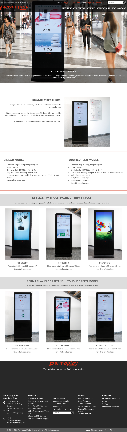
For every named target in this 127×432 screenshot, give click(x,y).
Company (91, 8)
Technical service (84, 404)
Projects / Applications (111, 399)
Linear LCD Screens (35, 398)
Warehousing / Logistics (87, 406)
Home (63, 8)
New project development (62, 409)
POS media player (59, 404)
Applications (103, 8)
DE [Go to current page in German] (103, 3)
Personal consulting (85, 398)
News (113, 8)
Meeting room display (61, 401)
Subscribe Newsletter (110, 407)
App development (84, 414)
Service (81, 8)
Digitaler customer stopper (38, 419)
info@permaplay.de (93, 3)
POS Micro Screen (35, 409)
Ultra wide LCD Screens (37, 416)
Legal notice (103, 430)
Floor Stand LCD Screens (37, 406)
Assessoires (57, 406)
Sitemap (94, 430)
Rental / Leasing (84, 401)
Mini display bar (59, 398)
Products (72, 8)
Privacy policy (115, 430)
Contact (121, 8)
